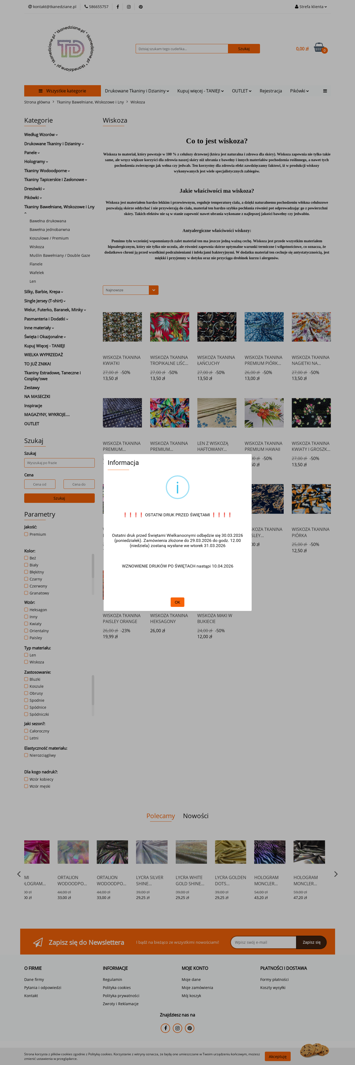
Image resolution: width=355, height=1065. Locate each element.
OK (177, 602)
